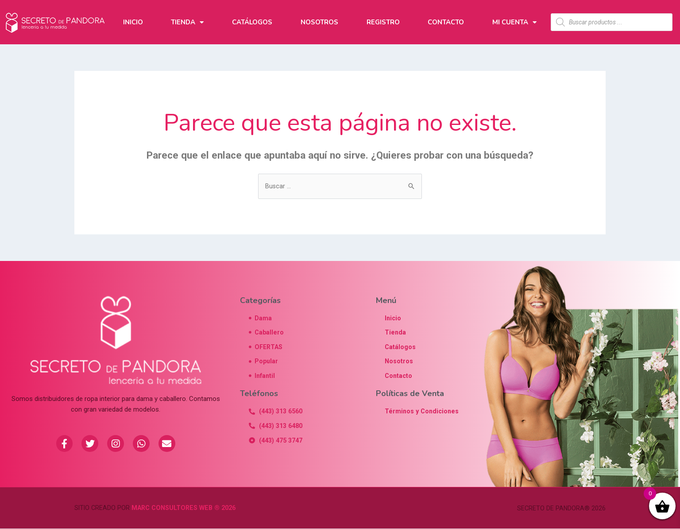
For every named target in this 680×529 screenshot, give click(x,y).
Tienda (187, 22)
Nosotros (319, 22)
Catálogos (252, 22)
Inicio (133, 22)
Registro (383, 22)
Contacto (446, 22)
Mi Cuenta (514, 22)
